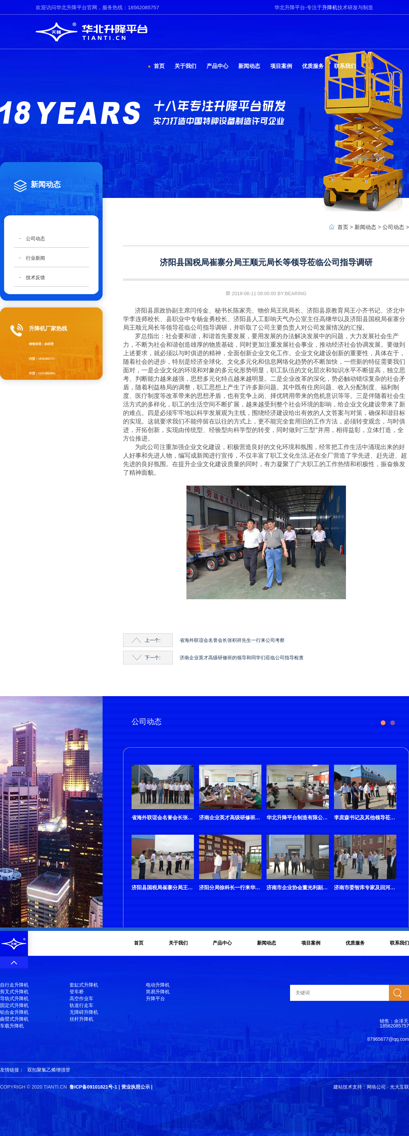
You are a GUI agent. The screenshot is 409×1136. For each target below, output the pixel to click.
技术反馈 (35, 277)
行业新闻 (35, 258)
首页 (342, 227)
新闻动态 (365, 227)
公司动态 (35, 238)
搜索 (399, 993)
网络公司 (376, 1087)
